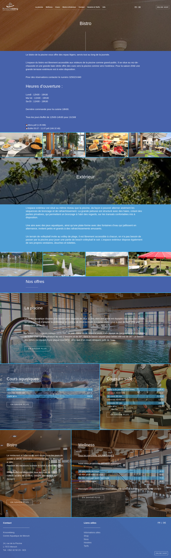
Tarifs (86, 546)
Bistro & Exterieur (69, 7)
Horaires (88, 542)
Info (104, 7)
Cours (57, 7)
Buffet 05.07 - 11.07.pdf (38, 128)
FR (136, 7)
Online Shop (162, 7)
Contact (82, 7)
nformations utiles (92, 532)
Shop (86, 536)
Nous (86, 539)
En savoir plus (37, 349)
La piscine (39, 7)
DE (140, 7)
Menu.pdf (32, 125)
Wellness (49, 7)
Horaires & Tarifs (93, 7)
